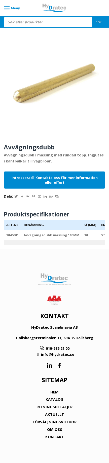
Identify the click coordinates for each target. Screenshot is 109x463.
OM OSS (54, 429)
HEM (54, 391)
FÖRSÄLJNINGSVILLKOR (55, 421)
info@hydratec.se (57, 354)
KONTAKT (54, 436)
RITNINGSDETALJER (54, 406)
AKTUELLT (54, 414)
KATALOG (54, 399)
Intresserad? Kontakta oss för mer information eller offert (55, 180)
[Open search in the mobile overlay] (54, 22)
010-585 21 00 (57, 348)
